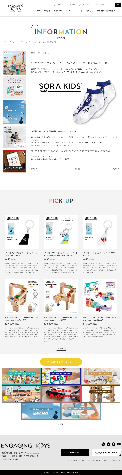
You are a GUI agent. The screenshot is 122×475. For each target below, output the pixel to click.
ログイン (72, 4)
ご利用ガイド (116, 460)
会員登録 (60, 4)
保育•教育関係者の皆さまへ (107, 11)
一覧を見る (76, 169)
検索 (118, 4)
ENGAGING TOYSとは (42, 11)
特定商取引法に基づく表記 (97, 460)
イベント (79, 11)
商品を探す (58, 11)
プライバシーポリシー (76, 460)
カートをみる (87, 4)
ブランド (69, 11)
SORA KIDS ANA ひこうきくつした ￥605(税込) (50, 159)
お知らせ (89, 11)
